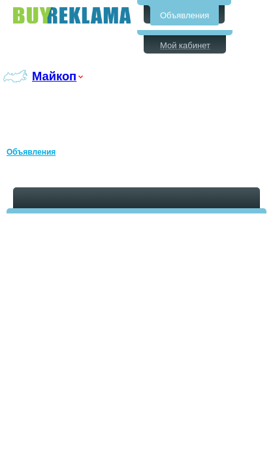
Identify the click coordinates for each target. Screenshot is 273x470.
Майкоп (54, 76)
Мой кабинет (185, 45)
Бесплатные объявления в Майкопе (72, 15)
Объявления (184, 15)
